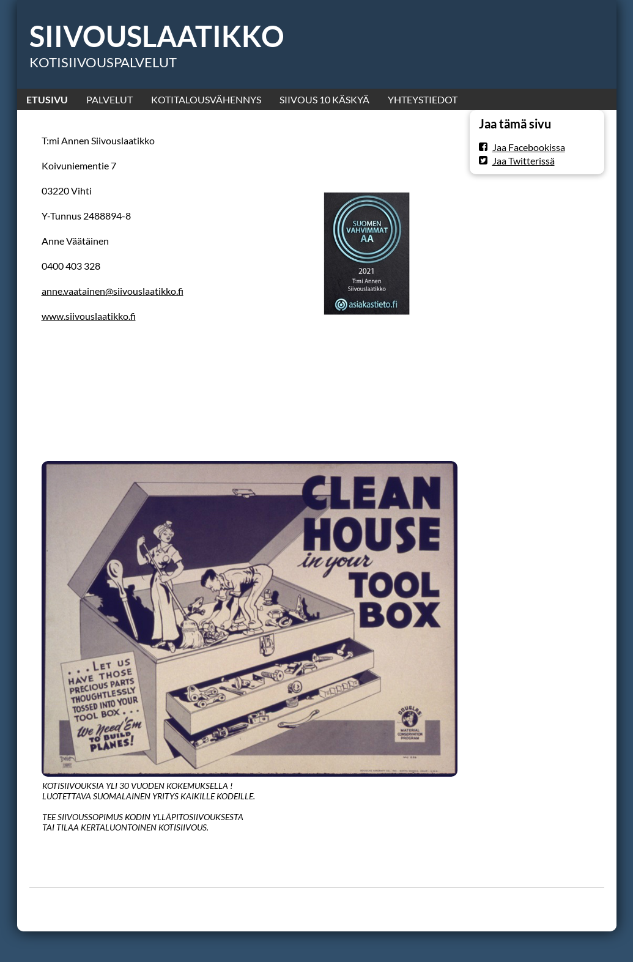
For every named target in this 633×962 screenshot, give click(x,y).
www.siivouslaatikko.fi (89, 316)
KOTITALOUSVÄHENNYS (206, 99)
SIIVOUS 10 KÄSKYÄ (324, 99)
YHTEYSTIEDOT (422, 99)
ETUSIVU (47, 99)
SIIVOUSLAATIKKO (156, 36)
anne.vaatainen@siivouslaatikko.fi (112, 291)
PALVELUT (109, 99)
